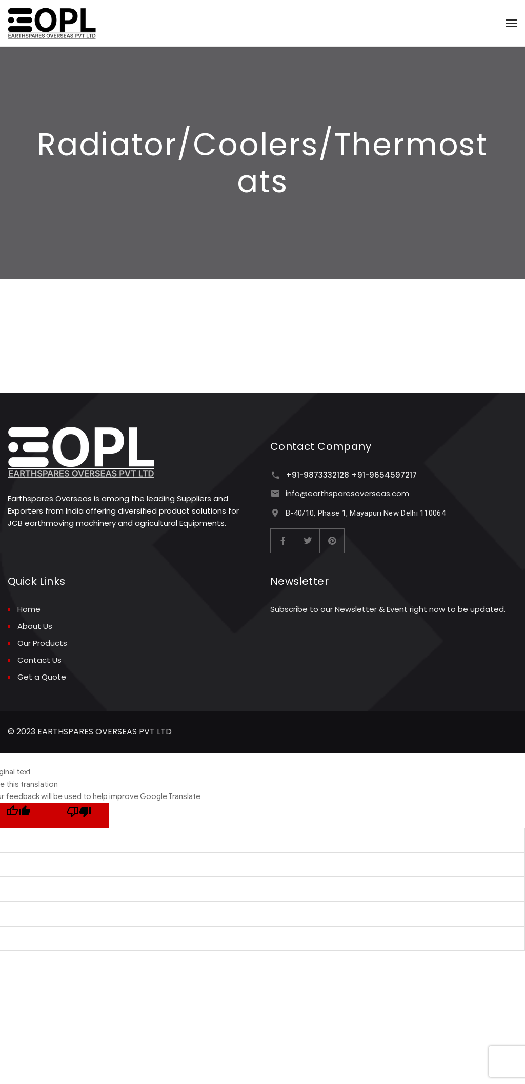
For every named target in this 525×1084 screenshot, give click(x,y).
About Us (34, 626)
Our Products (42, 643)
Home (29, 609)
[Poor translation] (79, 815)
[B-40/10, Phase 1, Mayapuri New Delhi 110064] (275, 513)
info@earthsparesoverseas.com (347, 493)
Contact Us (39, 660)
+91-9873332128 (317, 474)
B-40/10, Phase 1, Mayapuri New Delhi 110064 (366, 513)
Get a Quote (41, 676)
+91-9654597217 (384, 474)
